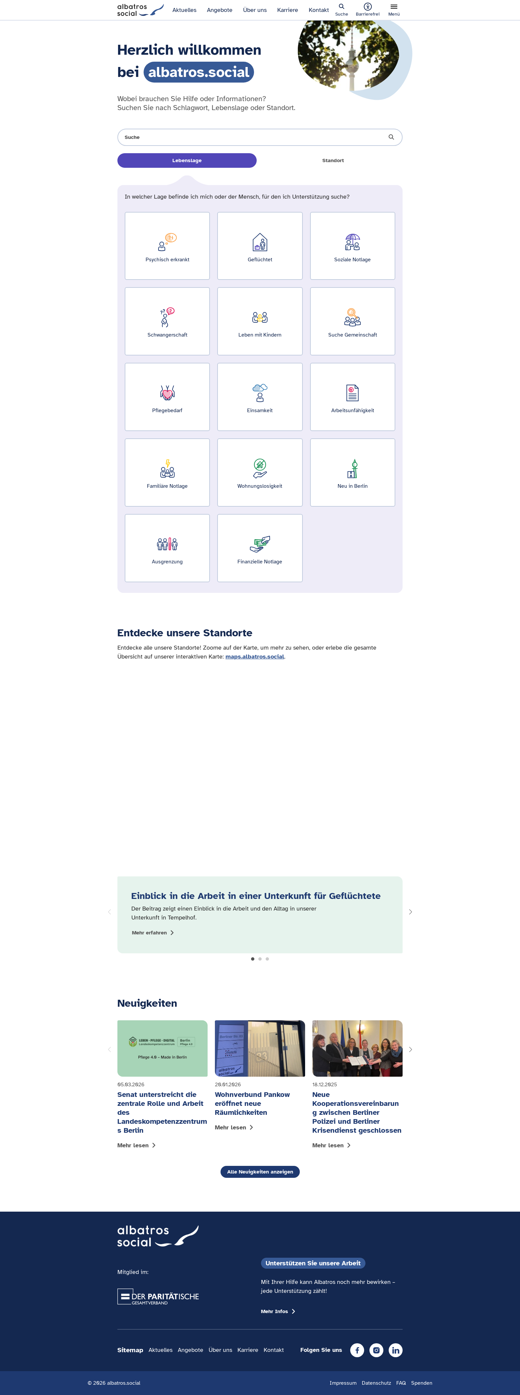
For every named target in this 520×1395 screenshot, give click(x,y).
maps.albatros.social (255, 656)
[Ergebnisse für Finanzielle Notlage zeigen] (259, 548)
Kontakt (319, 10)
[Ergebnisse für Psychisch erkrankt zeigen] (167, 246)
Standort (333, 160)
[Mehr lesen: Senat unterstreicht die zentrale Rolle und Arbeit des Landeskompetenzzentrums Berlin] (162, 1086)
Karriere (287, 10)
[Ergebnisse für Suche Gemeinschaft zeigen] (352, 321)
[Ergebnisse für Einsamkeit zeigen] (259, 397)
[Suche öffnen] (260, 137)
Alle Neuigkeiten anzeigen (260, 1172)
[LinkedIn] (396, 1350)
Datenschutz (376, 1383)
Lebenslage (187, 160)
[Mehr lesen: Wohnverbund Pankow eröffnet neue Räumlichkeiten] (260, 1077)
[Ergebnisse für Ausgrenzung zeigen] (167, 548)
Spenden (421, 1383)
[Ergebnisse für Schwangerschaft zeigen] (167, 321)
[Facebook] (357, 1350)
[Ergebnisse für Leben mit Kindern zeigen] (259, 321)
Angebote (219, 10)
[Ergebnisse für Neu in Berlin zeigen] (352, 472)
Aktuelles (184, 10)
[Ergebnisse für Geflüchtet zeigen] (259, 246)
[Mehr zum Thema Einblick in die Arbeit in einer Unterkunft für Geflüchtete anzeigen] (154, 932)
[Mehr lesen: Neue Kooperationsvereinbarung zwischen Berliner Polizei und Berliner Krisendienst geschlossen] (357, 1086)
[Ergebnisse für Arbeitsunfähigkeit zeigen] (352, 397)
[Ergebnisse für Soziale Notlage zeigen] (352, 246)
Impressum (343, 1383)
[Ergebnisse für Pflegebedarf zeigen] (167, 397)
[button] (252, 959)
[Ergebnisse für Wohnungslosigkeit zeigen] (259, 472)
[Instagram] (376, 1350)
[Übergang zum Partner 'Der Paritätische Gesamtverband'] (158, 1296)
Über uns (255, 10)
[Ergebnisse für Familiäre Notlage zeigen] (167, 472)
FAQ (401, 1383)
